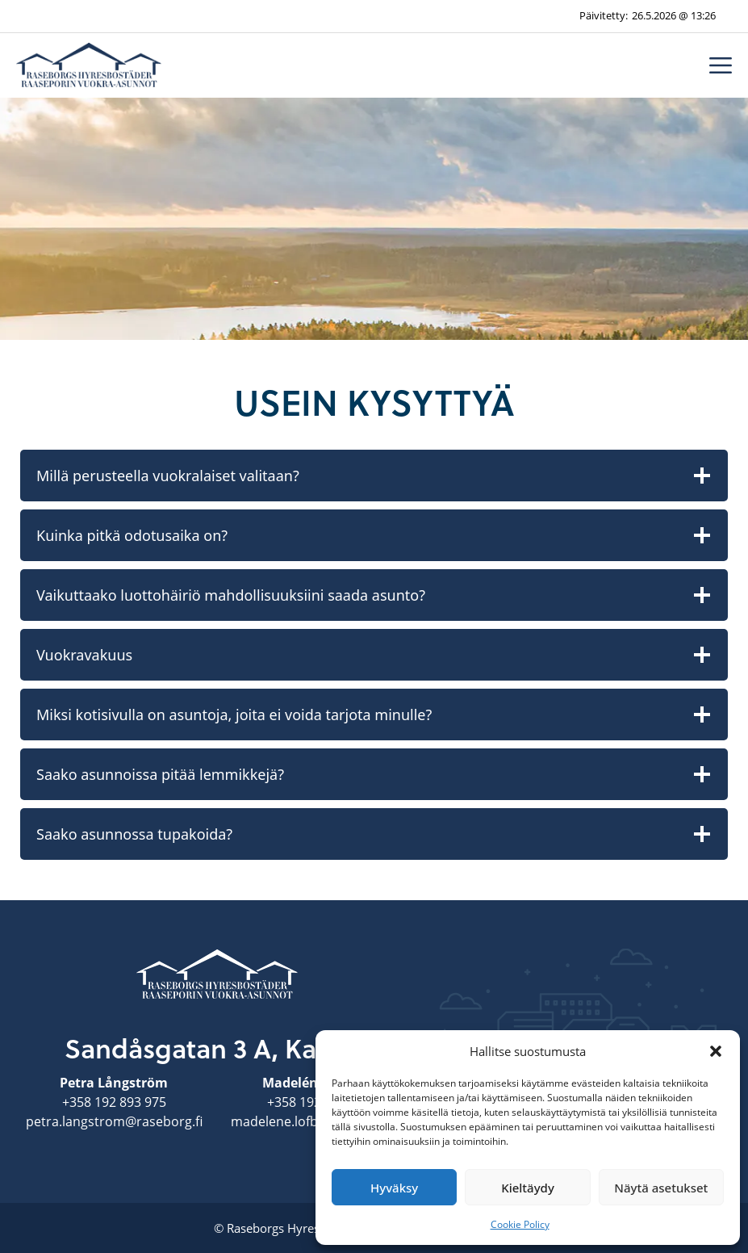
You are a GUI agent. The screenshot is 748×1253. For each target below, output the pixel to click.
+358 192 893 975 (114, 1102)
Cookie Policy (520, 1224)
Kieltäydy (527, 1188)
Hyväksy (394, 1188)
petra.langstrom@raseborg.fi (114, 1121)
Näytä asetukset (661, 1188)
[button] (716, 1051)
